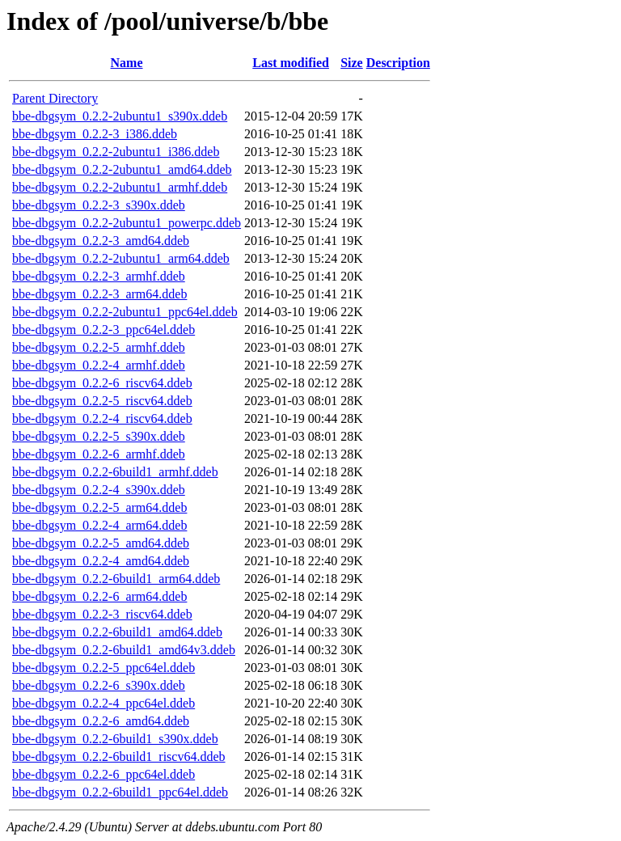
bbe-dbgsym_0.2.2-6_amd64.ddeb (100, 721)
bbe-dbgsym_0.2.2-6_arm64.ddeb (99, 596)
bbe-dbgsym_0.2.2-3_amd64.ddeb (100, 240)
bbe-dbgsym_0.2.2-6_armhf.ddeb (98, 454)
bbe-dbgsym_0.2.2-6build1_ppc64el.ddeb (120, 792)
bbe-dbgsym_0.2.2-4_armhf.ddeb (98, 365)
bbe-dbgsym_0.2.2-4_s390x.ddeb (98, 490)
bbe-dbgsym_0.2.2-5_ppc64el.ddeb (103, 667)
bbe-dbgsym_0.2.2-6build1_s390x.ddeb (115, 739)
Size (351, 63)
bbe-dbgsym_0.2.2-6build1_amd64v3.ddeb (123, 650)
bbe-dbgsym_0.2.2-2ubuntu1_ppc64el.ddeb (125, 312)
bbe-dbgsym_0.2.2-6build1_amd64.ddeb (117, 632)
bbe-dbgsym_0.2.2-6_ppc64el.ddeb (103, 774)
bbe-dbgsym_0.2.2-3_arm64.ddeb (99, 294)
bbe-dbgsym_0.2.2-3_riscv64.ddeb (102, 614)
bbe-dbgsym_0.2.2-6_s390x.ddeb (98, 685)
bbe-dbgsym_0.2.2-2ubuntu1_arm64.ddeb (121, 258)
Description (398, 63)
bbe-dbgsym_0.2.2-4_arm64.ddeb (99, 525)
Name (127, 63)
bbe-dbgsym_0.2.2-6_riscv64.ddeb (102, 383)
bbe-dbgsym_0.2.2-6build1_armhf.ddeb (115, 472)
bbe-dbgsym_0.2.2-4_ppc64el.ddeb (103, 703)
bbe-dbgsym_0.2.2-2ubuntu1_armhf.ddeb (119, 187)
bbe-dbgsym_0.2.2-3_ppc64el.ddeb (103, 329)
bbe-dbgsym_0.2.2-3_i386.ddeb (94, 134)
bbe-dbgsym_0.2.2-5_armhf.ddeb (98, 347)
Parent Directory (55, 98)
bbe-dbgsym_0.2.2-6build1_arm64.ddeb (116, 578)
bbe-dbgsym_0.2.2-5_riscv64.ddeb (102, 401)
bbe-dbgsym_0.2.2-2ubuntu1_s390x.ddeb (119, 116)
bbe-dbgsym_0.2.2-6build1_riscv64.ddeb (119, 756)
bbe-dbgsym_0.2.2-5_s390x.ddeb (98, 436)
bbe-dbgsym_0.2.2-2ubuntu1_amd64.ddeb (122, 169)
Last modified (290, 63)
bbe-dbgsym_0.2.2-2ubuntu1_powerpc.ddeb (126, 223)
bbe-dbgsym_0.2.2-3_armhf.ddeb (98, 276)
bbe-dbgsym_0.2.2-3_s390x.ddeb (98, 205)
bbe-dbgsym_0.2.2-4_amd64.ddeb (100, 561)
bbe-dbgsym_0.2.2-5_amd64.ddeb (100, 543)
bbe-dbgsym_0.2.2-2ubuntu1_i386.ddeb (115, 151)
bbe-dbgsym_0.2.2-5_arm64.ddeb (99, 507)
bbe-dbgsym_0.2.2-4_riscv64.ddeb (102, 418)
